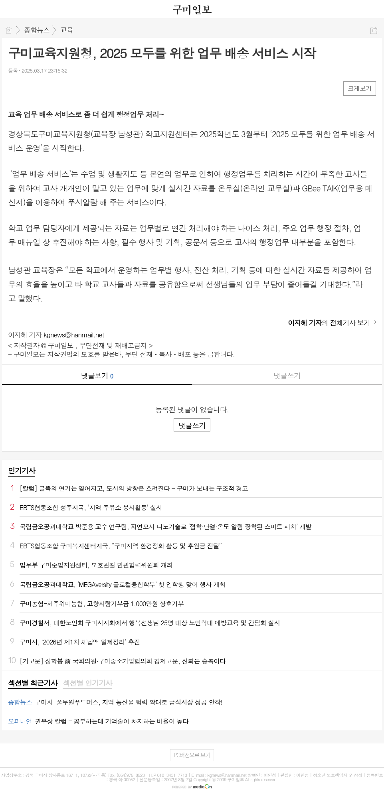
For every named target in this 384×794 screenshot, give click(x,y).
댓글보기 (97, 375)
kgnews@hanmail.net (74, 334)
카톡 (47, 88)
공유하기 (373, 30)
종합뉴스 (36, 30)
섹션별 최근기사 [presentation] (32, 683)
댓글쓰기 (287, 375)
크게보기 (360, 88)
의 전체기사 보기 (329, 322)
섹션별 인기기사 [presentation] (87, 683)
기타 (63, 88)
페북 (15, 88)
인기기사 (21, 470)
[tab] (32, 683)
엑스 (31, 88)
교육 (66, 30)
